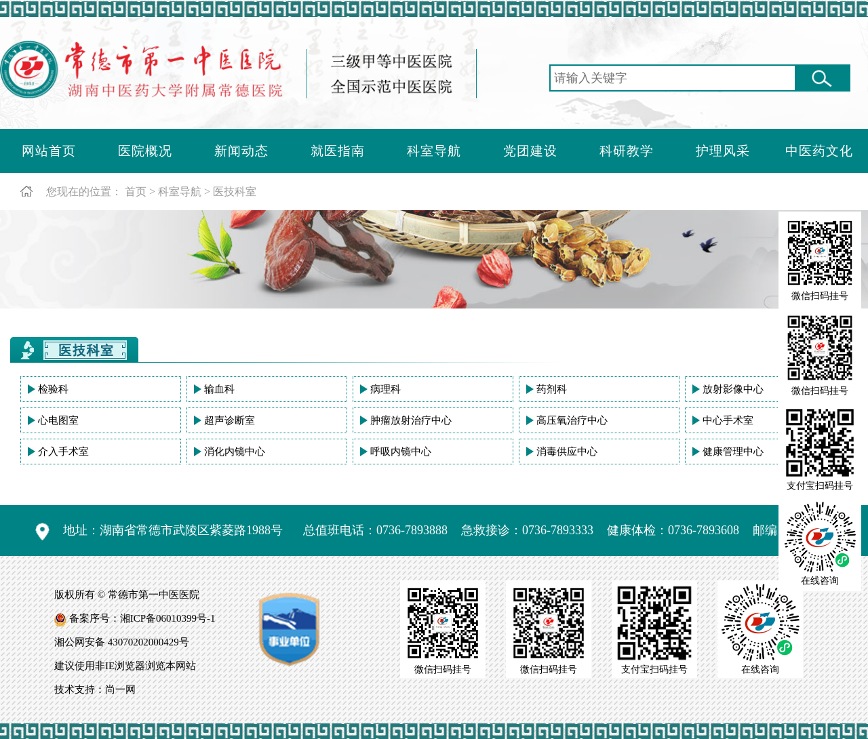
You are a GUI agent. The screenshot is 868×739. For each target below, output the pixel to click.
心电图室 (58, 420)
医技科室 (234, 191)
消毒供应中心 (566, 451)
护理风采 (723, 151)
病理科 (385, 389)
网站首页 (49, 151)
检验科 (53, 389)
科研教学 (626, 151)
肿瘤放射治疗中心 (411, 420)
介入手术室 (63, 451)
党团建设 (530, 151)
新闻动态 (241, 151)
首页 (135, 191)
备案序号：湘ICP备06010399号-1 (142, 618)
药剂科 (551, 389)
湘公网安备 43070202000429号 (121, 642)
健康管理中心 (733, 451)
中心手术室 (728, 420)
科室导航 (434, 151)
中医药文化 (819, 151)
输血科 (219, 389)
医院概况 (145, 151)
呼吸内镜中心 (400, 451)
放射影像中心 (733, 389)
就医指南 (338, 151)
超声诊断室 (229, 420)
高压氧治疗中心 (572, 420)
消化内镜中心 (234, 451)
